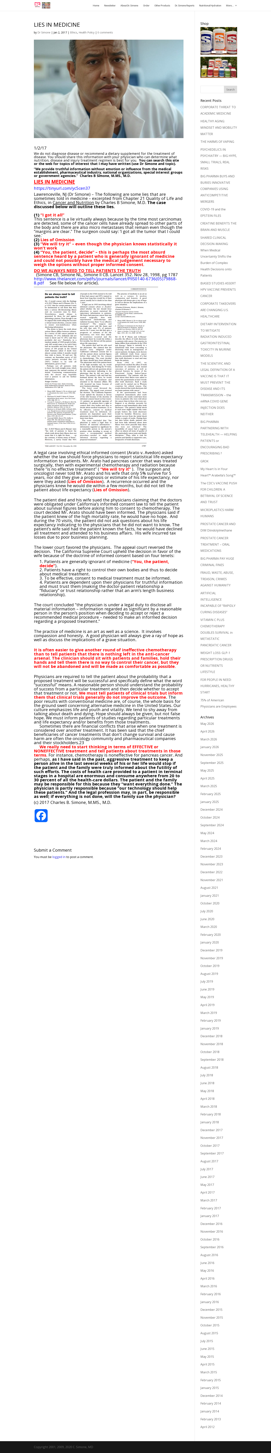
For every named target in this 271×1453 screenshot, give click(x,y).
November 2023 (211, 864)
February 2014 (210, 1403)
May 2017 (207, 1185)
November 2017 (211, 1138)
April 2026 (207, 731)
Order (146, 5)
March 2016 (208, 1286)
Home (96, 5)
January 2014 (209, 1411)
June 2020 (207, 919)
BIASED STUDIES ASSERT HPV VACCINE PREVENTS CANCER (218, 289)
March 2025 (208, 786)
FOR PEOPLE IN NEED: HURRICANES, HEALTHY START (217, 686)
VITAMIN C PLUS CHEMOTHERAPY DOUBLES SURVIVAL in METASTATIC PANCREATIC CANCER (216, 632)
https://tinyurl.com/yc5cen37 (62, 188)
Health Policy (86, 32)
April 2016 (207, 1278)
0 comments (105, 32)
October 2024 (209, 817)
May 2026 (207, 724)
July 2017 (206, 1169)
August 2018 (209, 1067)
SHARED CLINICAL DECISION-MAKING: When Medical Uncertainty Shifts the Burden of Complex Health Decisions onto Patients (216, 257)
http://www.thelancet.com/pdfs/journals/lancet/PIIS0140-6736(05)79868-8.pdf (105, 281)
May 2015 (207, 1357)
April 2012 (207, 1427)
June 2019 (207, 989)
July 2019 (206, 981)
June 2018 (207, 1083)
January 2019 (209, 1028)
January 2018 (209, 1122)
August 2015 (209, 1333)
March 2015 (208, 1372)
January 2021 (209, 896)
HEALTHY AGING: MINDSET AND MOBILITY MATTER (218, 127)
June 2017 (207, 1177)
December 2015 (211, 1310)
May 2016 (207, 1271)
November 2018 (211, 1044)
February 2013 (210, 1419)
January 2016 (209, 1302)
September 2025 (212, 763)
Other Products (162, 5)
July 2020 (206, 911)
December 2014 (211, 1396)
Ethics (73, 32)
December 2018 (211, 1036)
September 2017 (212, 1153)
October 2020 (209, 903)
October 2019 (209, 966)
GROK (204, 461)
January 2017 (209, 1216)
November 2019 (211, 958)
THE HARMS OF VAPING (217, 142)
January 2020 (209, 942)
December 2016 (211, 1224)
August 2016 (209, 1255)
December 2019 (211, 950)
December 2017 (211, 1130)
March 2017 (208, 1200)
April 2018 (207, 1099)
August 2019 (209, 974)
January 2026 (209, 747)
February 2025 (210, 794)
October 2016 (209, 1239)
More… (229, 5)
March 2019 (208, 1013)
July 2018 (206, 1075)
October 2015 (209, 1325)
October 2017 (209, 1146)
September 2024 (212, 825)
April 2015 (207, 1364)
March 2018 (208, 1106)
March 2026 (208, 739)
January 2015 (209, 1388)
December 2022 (211, 872)
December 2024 (211, 809)
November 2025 (211, 755)
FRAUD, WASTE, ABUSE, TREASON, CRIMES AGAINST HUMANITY (217, 579)
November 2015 (211, 1317)
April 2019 (207, 1005)
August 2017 (209, 1161)
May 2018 (207, 1091)
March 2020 (208, 927)
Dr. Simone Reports (184, 5)
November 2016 (211, 1231)
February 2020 (210, 935)
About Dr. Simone (129, 5)
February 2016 (210, 1294)
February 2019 (210, 1020)
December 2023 (211, 856)
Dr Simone (43, 32)
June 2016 (207, 1263)
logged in (58, 857)
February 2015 (210, 1380)
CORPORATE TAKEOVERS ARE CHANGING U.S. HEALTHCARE (218, 310)
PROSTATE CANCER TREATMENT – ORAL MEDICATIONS (215, 544)
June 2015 (207, 1349)
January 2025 (209, 802)
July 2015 (206, 1341)
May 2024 (207, 833)
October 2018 (209, 1052)
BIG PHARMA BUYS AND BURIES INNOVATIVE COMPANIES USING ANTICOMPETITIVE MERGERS (217, 188)
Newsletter (110, 5)
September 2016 (212, 1247)
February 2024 (210, 849)
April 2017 (207, 1192)
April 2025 (207, 778)
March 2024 (208, 841)
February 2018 (210, 1114)
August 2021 (209, 888)
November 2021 (211, 880)
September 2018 (212, 1060)
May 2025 (207, 770)
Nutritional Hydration (210, 5)
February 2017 (210, 1208)
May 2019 (207, 997)
